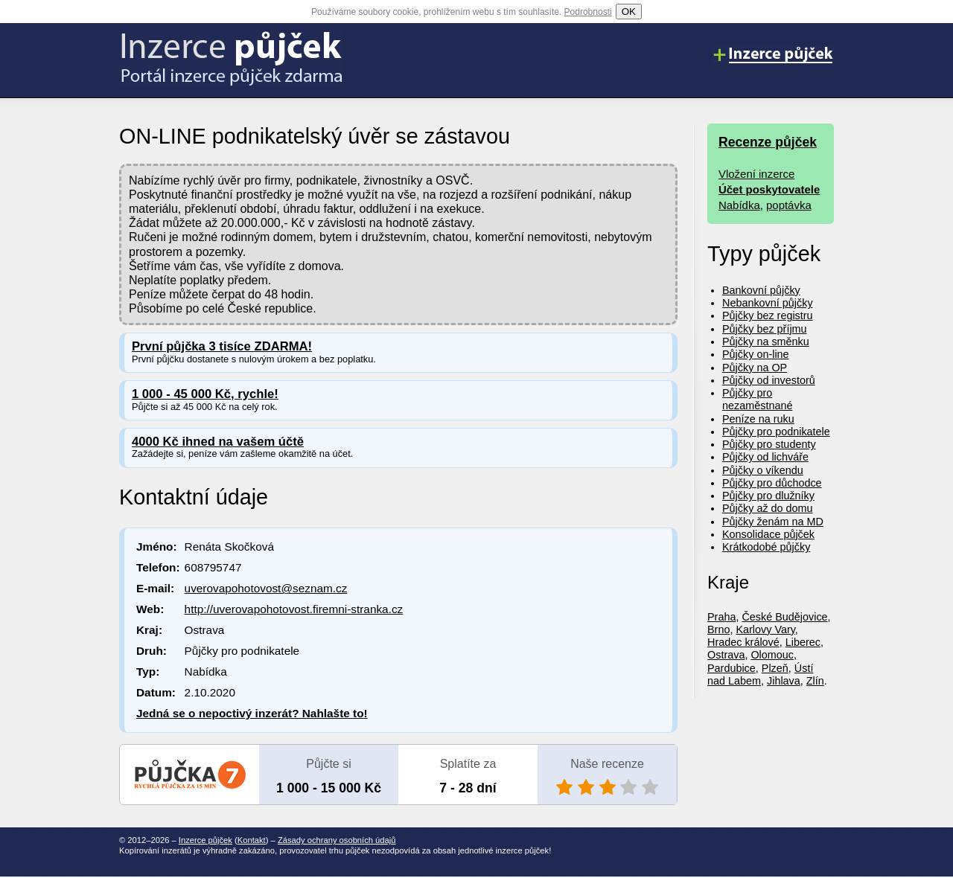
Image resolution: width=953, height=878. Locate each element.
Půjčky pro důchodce (772, 483)
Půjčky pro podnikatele (776, 432)
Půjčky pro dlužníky (768, 496)
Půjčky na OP (754, 368)
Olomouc (772, 655)
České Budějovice (784, 617)
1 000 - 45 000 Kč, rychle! (205, 394)
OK (629, 11)
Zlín (815, 681)
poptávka (789, 205)
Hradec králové (743, 642)
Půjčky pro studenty (769, 444)
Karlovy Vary (765, 629)
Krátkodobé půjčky (766, 547)
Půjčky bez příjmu (764, 329)
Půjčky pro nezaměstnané (757, 399)
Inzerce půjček (205, 840)
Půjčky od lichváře (765, 457)
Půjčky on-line (755, 354)
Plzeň (775, 668)
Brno (718, 629)
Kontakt (252, 840)
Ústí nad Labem (760, 674)
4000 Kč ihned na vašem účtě (218, 442)
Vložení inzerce (756, 173)
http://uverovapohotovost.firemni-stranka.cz (294, 609)
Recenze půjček (767, 142)
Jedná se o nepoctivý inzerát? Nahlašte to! (252, 713)
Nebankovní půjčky (767, 303)
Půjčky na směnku (765, 341)
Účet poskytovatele (769, 189)
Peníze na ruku (758, 419)
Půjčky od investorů (768, 380)
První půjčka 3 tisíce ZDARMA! (222, 346)
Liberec (802, 642)
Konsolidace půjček (768, 534)
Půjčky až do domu (767, 508)
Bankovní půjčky (761, 290)
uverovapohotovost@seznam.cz (266, 588)
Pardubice (731, 668)
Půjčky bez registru (767, 315)
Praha (721, 617)
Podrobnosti (588, 12)
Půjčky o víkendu (762, 470)
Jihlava (783, 681)
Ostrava (726, 655)
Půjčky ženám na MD (772, 522)
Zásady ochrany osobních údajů (337, 840)
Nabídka (739, 205)
